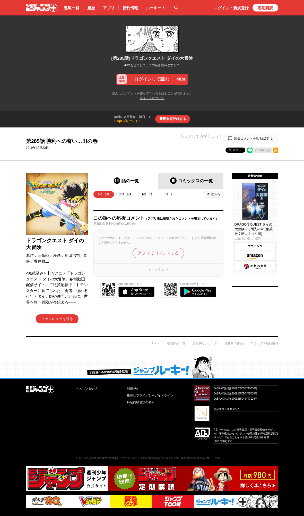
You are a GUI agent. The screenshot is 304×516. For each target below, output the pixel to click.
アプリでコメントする (158, 252)
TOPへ (154, 343)
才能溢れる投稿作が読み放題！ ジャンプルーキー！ (152, 367)
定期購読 (265, 8)
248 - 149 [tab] (125, 194)
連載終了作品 (233, 343)
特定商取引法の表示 (141, 402)
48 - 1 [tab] (168, 194)
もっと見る (156, 268)
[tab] (126, 181)
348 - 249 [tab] (103, 194)
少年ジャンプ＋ (41, 8)
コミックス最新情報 (264, 343)
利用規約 (133, 389)
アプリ (109, 8)
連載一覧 (71, 8)
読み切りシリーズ (205, 343)
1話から (215, 194)
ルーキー (155, 8)
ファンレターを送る (57, 319)
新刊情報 (130, 8)
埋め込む (265, 150)
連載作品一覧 (176, 343)
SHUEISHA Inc (87, 458)
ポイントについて (152, 98)
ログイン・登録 (231, 8)
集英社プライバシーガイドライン (150, 395)
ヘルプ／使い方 (87, 389)
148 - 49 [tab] (147, 194)
